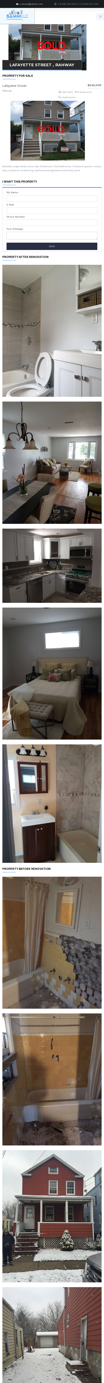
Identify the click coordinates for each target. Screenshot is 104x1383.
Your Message (15, 229)
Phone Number (16, 216)
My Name (12, 192)
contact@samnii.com (29, 4)
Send (52, 246)
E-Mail (10, 204)
